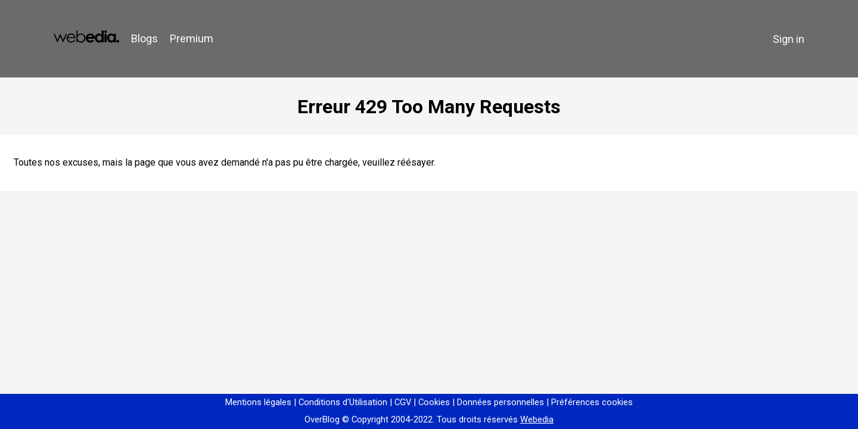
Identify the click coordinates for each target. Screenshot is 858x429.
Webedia (537, 419)
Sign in (788, 39)
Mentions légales (258, 402)
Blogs (144, 38)
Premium (191, 38)
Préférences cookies (592, 402)
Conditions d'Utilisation (343, 402)
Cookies (434, 402)
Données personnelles (500, 402)
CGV (402, 402)
